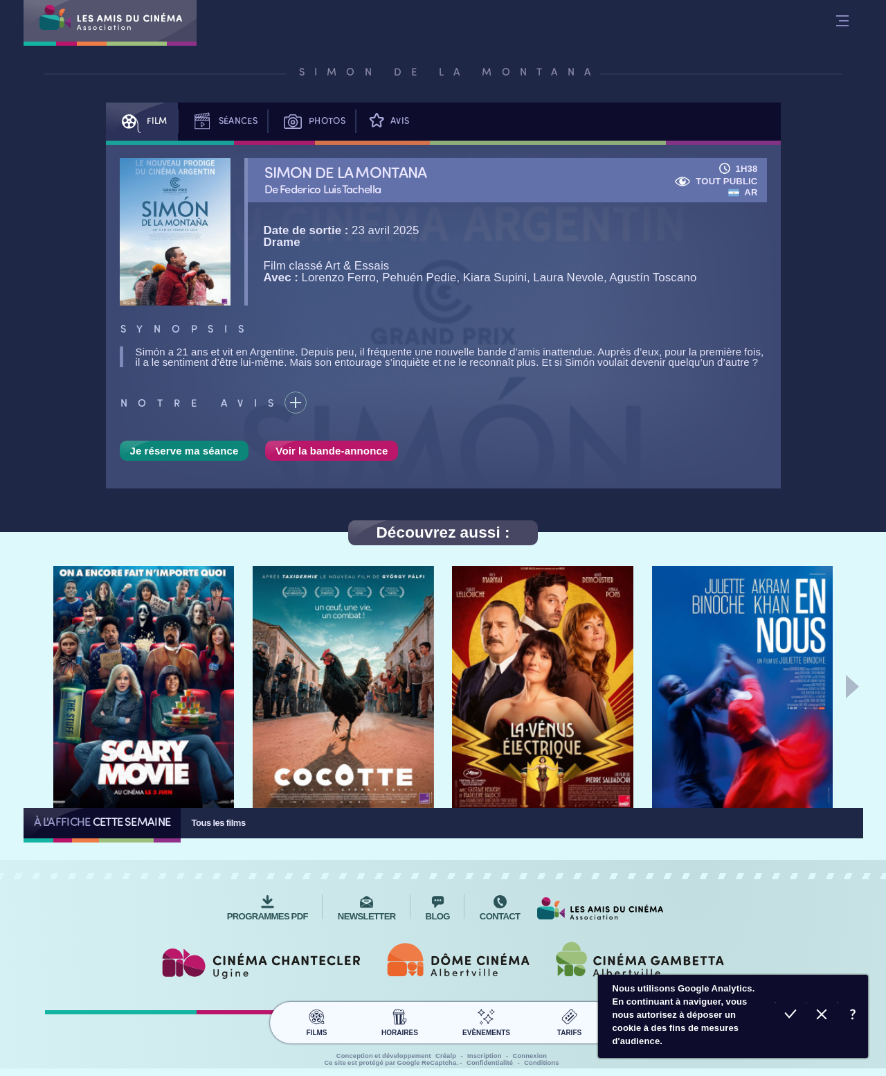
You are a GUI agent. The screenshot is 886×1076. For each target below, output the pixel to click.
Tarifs (569, 1021)
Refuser (821, 1016)
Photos (311, 121)
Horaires (399, 1021)
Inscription (484, 1055)
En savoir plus (852, 1016)
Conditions (541, 1062)
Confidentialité (490, 1062)
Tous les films (218, 823)
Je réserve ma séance (184, 451)
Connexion (530, 1055)
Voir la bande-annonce (331, 451)
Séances (222, 121)
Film (142, 121)
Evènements (486, 1021)
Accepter (790, 1016)
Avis (387, 121)
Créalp (445, 1055)
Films (316, 1021)
